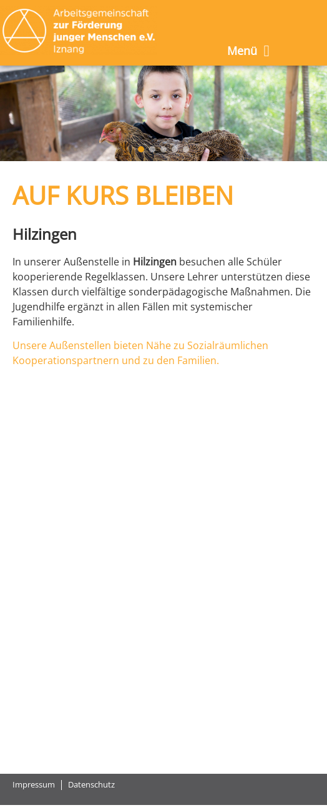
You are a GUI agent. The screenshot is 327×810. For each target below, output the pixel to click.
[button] (141, 149)
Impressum (33, 785)
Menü (248, 51)
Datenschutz (91, 785)
